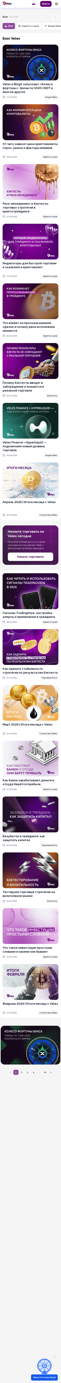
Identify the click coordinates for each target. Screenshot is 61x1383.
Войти (46, 4)
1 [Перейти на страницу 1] (15, 1072)
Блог (5, 17)
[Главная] (7, 3)
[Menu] (56, 4)
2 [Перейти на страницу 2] (21, 1072)
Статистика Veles (48, 515)
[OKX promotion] (30, 1045)
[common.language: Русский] (34, 4)
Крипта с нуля (50, 157)
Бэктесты (52, 396)
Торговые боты (49, 678)
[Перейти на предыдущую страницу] (10, 1072)
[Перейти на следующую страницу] (50, 1072)
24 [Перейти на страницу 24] (45, 1072)
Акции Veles (51, 97)
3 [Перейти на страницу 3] (27, 1072)
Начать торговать (30, 556)
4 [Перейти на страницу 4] (33, 1072)
